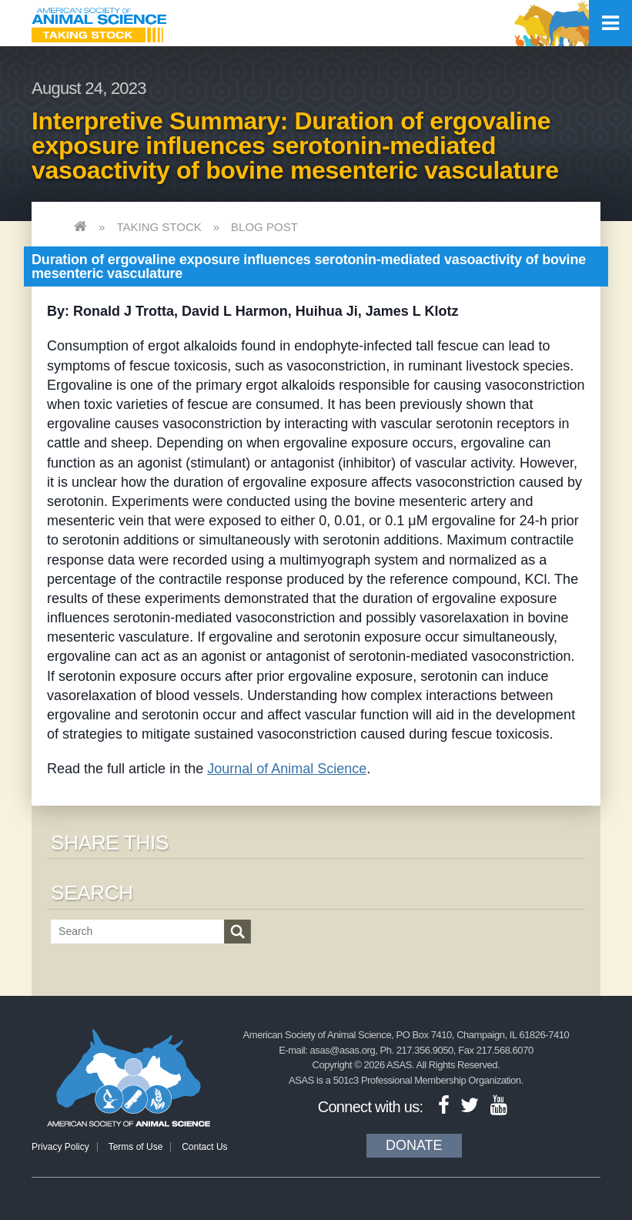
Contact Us (204, 1146)
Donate (414, 1145)
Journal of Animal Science (286, 768)
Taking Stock (158, 226)
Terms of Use (136, 1146)
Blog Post (264, 226)
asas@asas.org (343, 1050)
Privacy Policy (60, 1146)
